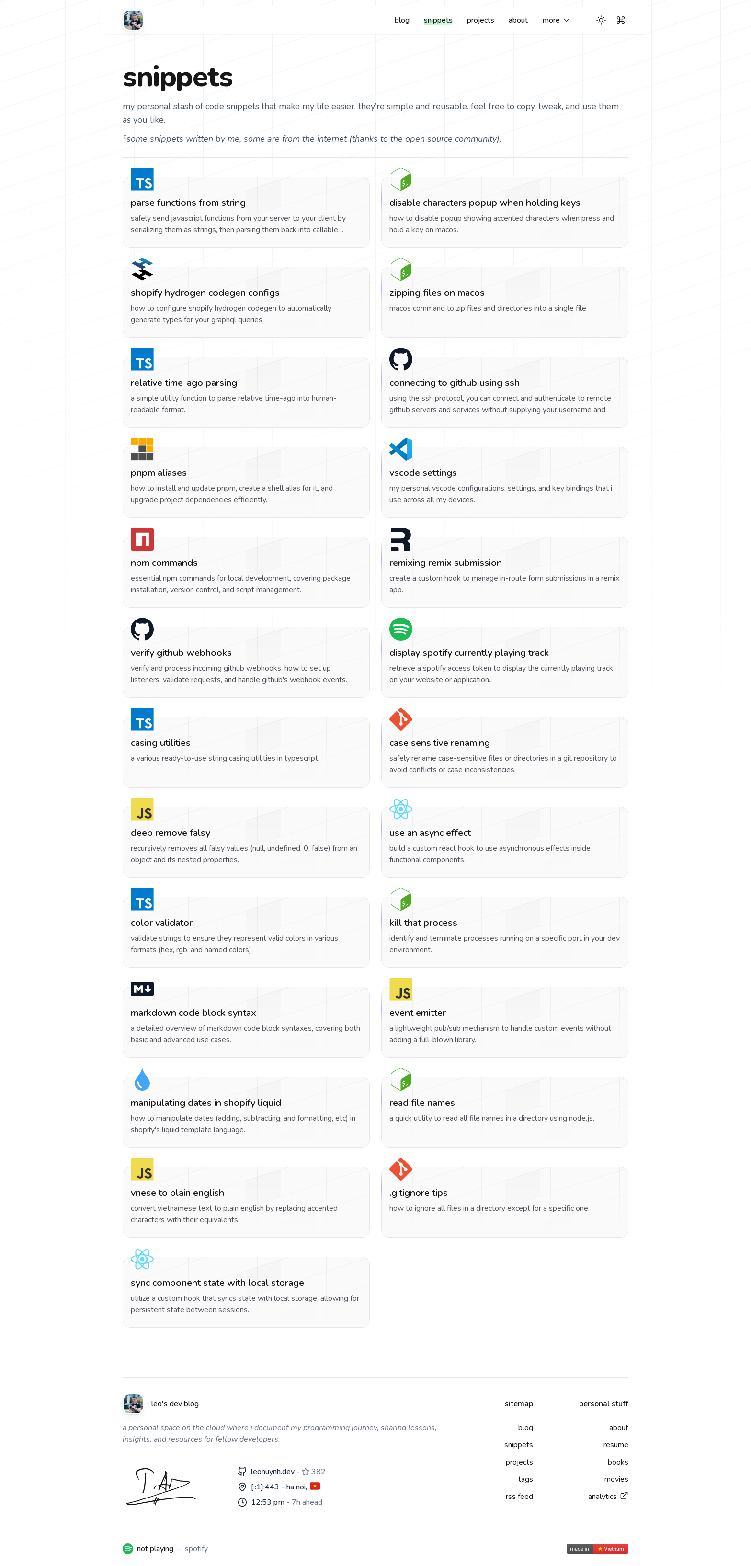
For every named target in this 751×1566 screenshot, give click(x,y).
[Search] (620, 20)
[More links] (556, 20)
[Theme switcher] (601, 20)
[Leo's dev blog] (133, 20)
